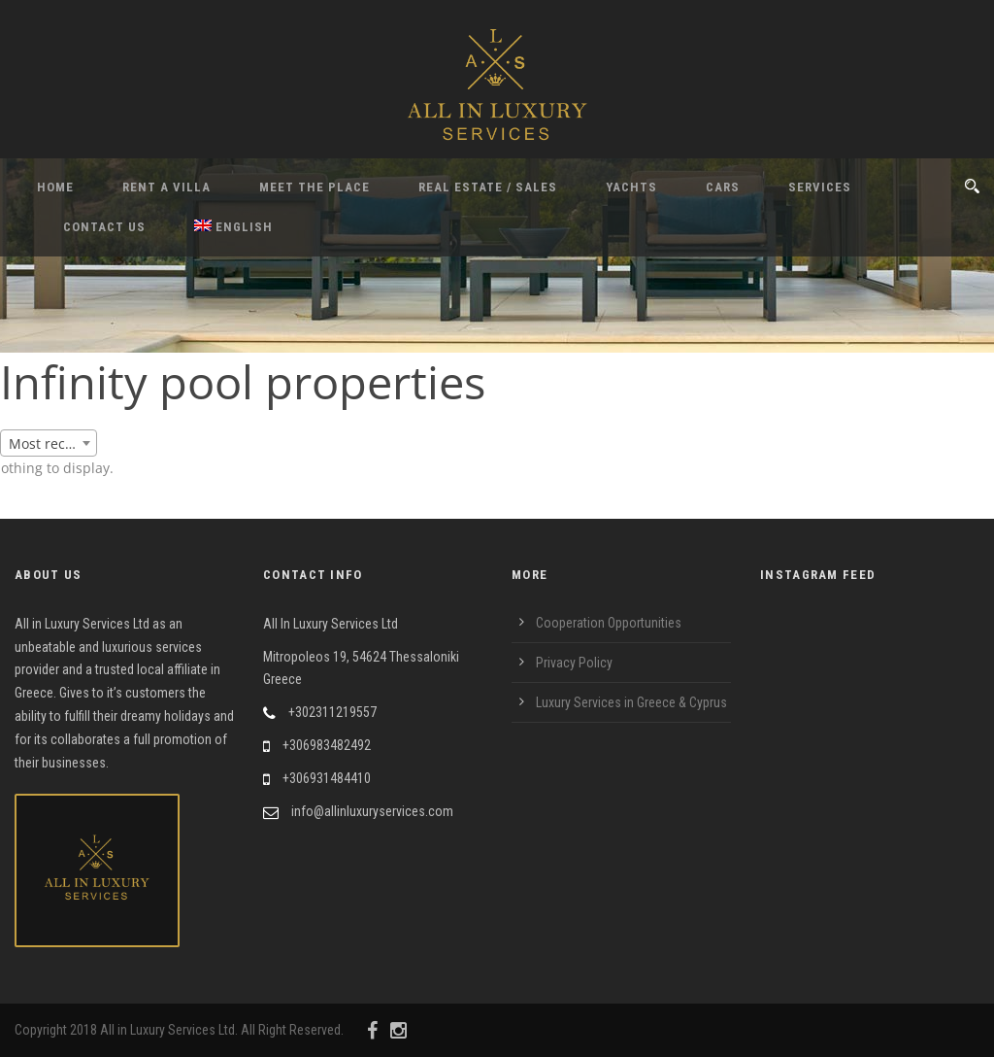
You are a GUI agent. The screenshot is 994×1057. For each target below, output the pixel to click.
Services (819, 187)
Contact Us (104, 227)
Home (55, 187)
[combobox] (48, 443)
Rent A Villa (166, 187)
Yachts (631, 187)
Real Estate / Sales (487, 187)
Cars (723, 187)
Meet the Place (314, 187)
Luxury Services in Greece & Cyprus (631, 702)
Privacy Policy (574, 662)
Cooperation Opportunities (608, 623)
